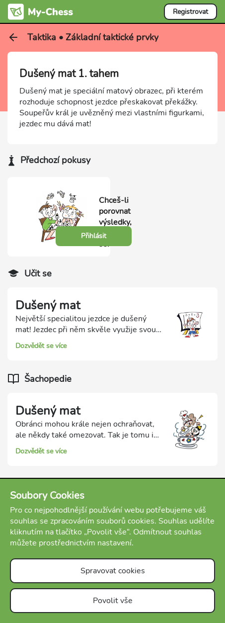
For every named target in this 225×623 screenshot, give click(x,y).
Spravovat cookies (112, 570)
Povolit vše (113, 600)
